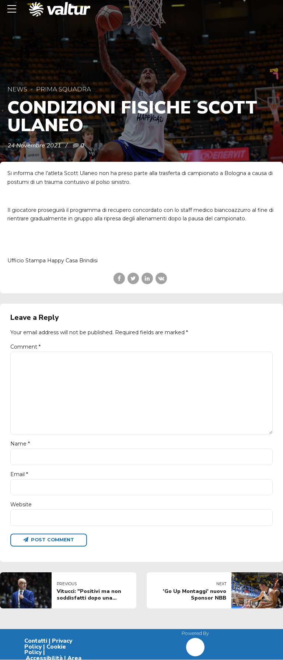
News (17, 89)
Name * (20, 444)
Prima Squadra (63, 89)
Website (21, 505)
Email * (19, 474)
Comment (25, 346)
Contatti (35, 641)
